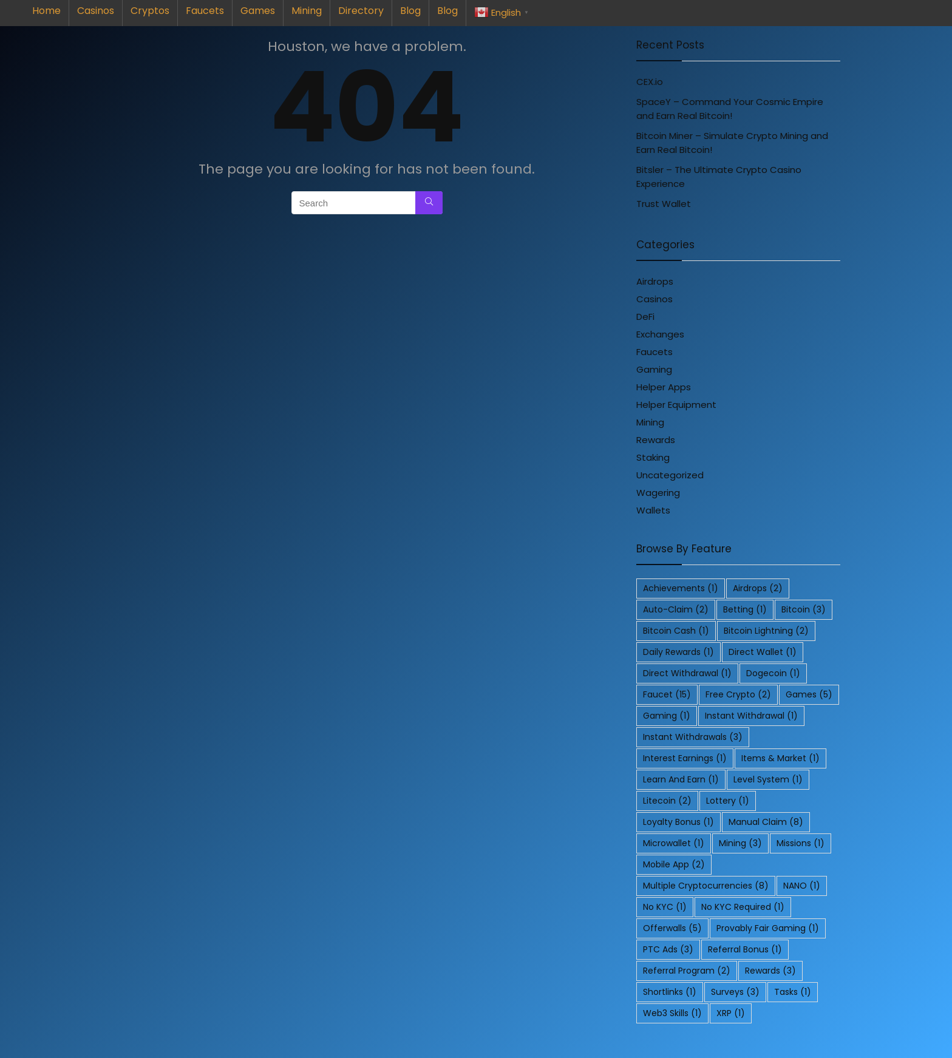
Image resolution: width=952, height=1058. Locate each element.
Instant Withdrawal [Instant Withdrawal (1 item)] (751, 716)
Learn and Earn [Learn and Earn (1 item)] (681, 779)
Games (257, 11)
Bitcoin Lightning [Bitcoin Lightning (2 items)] (766, 631)
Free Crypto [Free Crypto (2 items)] (738, 694)
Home (46, 11)
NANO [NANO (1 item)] (801, 886)
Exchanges (660, 334)
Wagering (658, 492)
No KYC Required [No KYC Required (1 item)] (742, 907)
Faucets (205, 11)
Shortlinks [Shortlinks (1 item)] (669, 992)
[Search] (429, 202)
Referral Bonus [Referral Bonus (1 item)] (745, 949)
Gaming (654, 369)
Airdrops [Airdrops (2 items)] (758, 588)
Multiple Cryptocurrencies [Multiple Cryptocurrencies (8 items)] (706, 886)
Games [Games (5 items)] (809, 694)
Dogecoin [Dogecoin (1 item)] (773, 673)
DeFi (645, 316)
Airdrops (654, 281)
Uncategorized (670, 475)
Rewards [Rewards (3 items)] (770, 971)
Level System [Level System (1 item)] (768, 779)
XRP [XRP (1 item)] (730, 1013)
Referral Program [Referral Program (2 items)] (686, 971)
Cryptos (150, 11)
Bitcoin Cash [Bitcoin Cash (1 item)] (676, 631)
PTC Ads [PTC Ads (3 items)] (668, 949)
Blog (410, 11)
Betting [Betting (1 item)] (745, 609)
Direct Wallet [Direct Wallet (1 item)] (763, 652)
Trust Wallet (663, 203)
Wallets (653, 510)
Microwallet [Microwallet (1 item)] (673, 843)
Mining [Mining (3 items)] (740, 843)
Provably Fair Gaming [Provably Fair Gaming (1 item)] (767, 928)
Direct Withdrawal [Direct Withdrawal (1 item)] (687, 673)
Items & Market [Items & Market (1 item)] (780, 758)
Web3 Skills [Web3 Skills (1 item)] (672, 1013)
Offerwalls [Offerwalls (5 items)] (672, 928)
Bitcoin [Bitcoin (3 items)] (803, 609)
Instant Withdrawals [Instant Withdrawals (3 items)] (693, 737)
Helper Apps (663, 387)
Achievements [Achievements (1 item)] (680, 588)
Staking (653, 457)
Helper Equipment (676, 404)
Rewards (655, 439)
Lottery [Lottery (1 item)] (727, 801)
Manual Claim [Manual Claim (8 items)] (766, 822)
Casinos (95, 11)
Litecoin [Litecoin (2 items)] (667, 801)
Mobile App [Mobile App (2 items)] (674, 864)
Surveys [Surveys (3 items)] (735, 992)
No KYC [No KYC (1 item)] (665, 907)
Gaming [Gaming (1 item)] (666, 716)
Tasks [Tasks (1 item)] (792, 992)
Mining (306, 11)
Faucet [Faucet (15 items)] (667, 694)
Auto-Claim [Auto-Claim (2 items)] (676, 609)
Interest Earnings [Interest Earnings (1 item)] (685, 758)
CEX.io (649, 81)
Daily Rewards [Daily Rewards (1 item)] (678, 652)
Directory (361, 11)
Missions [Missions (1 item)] (800, 843)
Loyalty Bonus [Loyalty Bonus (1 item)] (678, 822)
